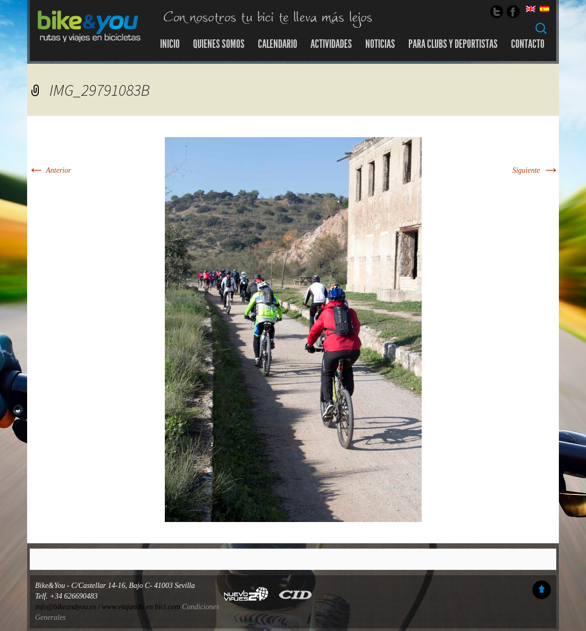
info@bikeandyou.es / (68, 607)
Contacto (528, 44)
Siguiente (535, 170)
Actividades (331, 44)
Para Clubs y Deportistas (453, 44)
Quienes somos (219, 44)
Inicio (170, 44)
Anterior (49, 170)
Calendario (277, 44)
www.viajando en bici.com (141, 607)
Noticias (380, 44)
